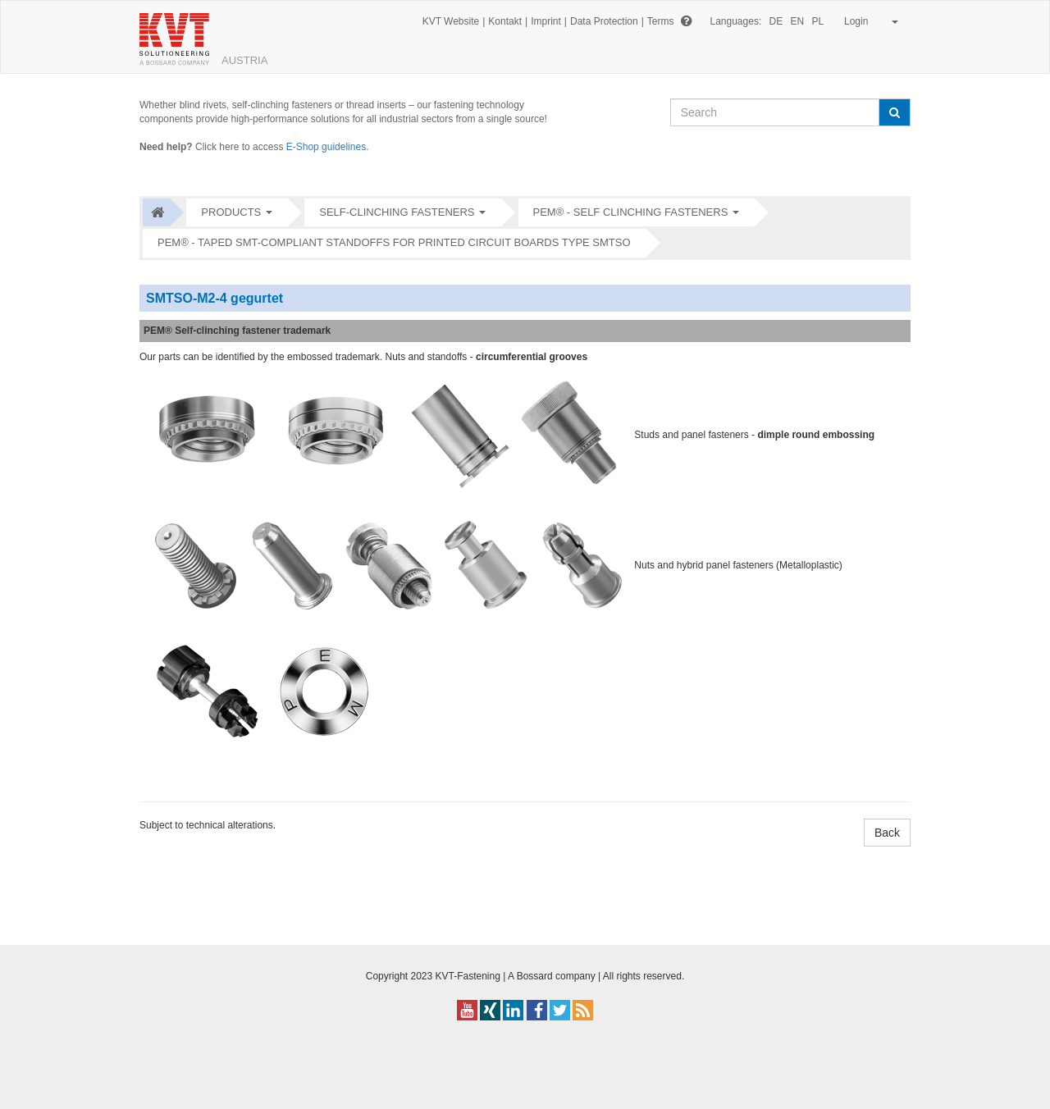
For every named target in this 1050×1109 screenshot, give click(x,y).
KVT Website (451, 21)
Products (231, 212)
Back (887, 832)
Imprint (546, 21)
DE (776, 21)
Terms (660, 21)
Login (868, 21)
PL (818, 21)
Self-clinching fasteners (396, 212)
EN (798, 21)
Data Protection (604, 21)
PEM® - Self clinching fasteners (630, 212)
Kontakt (505, 21)
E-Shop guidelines (326, 147)
